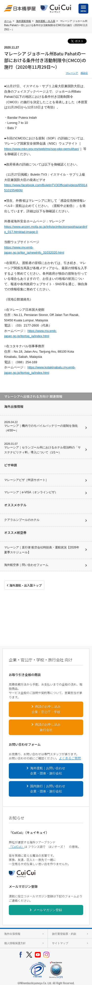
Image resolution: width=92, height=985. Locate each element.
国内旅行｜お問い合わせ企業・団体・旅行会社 (48, 788)
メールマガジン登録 (47, 910)
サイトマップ (60, 943)
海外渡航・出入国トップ (25, 585)
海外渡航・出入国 (45, 21)
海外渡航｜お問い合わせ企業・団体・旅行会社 (48, 770)
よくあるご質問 (70, 758)
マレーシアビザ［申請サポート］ (26, 480)
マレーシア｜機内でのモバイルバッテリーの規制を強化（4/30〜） (41, 428)
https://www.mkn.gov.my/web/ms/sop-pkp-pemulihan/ (41, 149)
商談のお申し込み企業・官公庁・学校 (46, 709)
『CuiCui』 (16, 846)
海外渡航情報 (23, 21)
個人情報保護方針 (15, 943)
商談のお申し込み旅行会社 (48, 727)
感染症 (84, 73)
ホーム (8, 21)
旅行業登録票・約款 (64, 933)
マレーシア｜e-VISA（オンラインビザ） (31, 492)
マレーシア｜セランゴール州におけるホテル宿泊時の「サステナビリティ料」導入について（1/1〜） (42, 450)
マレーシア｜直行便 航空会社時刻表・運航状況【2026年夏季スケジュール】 (41, 550)
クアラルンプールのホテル (21, 520)
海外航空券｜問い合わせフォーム (26, 565)
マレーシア (72, 73)
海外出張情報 (12, 933)
